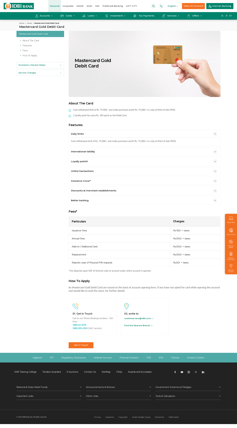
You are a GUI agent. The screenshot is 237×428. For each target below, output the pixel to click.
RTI (52, 357)
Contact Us (90, 372)
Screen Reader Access (141, 417)
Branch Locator (230, 268)
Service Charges (27, 72)
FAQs (119, 372)
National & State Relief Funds (31, 387)
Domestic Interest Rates (31, 65)
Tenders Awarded (51, 372)
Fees (25, 50)
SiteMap (106, 372)
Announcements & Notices (100, 387)
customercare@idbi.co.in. (137, 318)
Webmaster (174, 417)
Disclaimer (159, 417)
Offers (193, 15)
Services (169, 15)
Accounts (43, 15)
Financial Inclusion (129, 357)
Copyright (123, 417)
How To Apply (30, 55)
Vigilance (37, 357)
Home (21, 23)
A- (222, 15)
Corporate (68, 6)
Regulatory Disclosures (74, 357)
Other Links (92, 396)
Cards (67, 15)
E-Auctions (72, 372)
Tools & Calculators (165, 396)
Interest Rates (230, 244)
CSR (148, 357)
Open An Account (193, 6)
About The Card (31, 40)
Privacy (97, 417)
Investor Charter (195, 357)
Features (27, 45)
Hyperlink (110, 417)
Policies (175, 357)
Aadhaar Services (103, 357)
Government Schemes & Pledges (173, 387)
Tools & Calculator (230, 256)
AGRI (89, 6)
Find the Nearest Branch (137, 325)
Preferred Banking (112, 6)
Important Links (24, 396)
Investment (114, 15)
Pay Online (231, 231)
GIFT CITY (131, 6)
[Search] (153, 6)
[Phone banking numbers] (161, 6)
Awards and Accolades (140, 372)
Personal (55, 6)
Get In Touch (81, 345)
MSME (80, 6)
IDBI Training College (25, 372)
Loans (89, 15)
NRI (97, 6)
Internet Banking (220, 6)
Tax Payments (143, 15)
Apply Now (231, 219)
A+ (230, 15)
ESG (161, 357)
